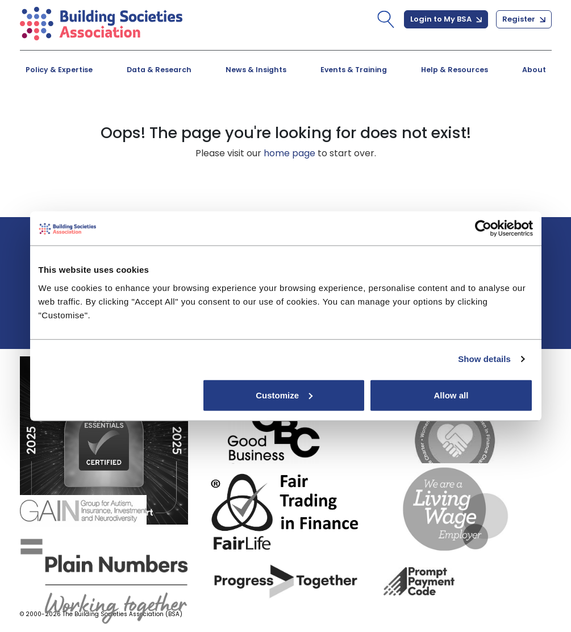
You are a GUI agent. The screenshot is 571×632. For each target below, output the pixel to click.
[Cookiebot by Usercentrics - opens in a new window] (483, 228)
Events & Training (353, 69)
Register (523, 19)
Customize (284, 395)
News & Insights (256, 69)
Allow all (451, 395)
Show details (484, 359)
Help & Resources (454, 69)
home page (289, 153)
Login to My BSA (446, 19)
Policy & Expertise (59, 69)
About (534, 69)
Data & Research (159, 69)
